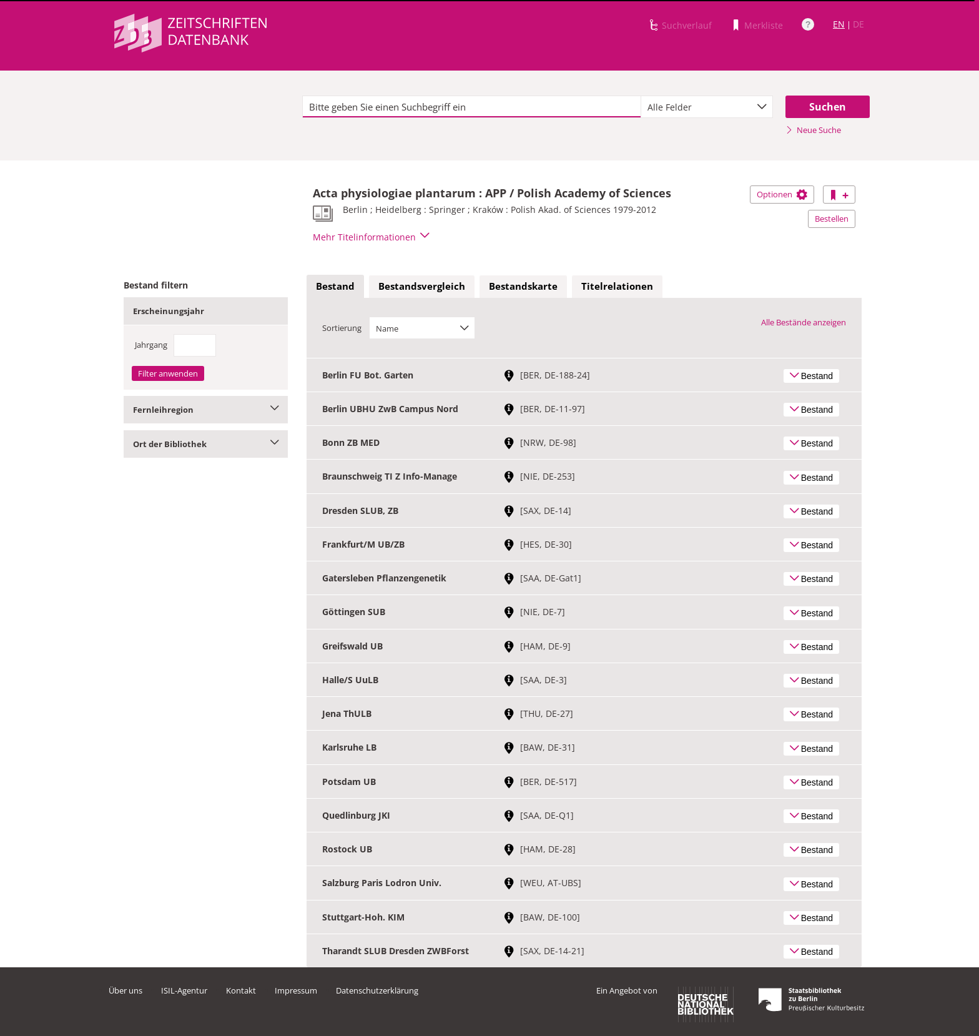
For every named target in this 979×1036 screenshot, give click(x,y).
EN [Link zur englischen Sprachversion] (839, 24)
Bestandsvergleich (421, 286)
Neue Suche (813, 130)
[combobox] (707, 107)
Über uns (125, 990)
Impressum (296, 990)
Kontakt (241, 990)
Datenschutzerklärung (377, 990)
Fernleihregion (205, 409)
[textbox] (471, 107)
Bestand (335, 286)
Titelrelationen (617, 286)
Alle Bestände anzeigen (803, 322)
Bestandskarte (523, 286)
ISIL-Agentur (184, 990)
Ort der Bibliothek (205, 444)
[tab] (335, 286)
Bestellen (832, 218)
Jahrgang (151, 344)
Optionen (782, 194)
